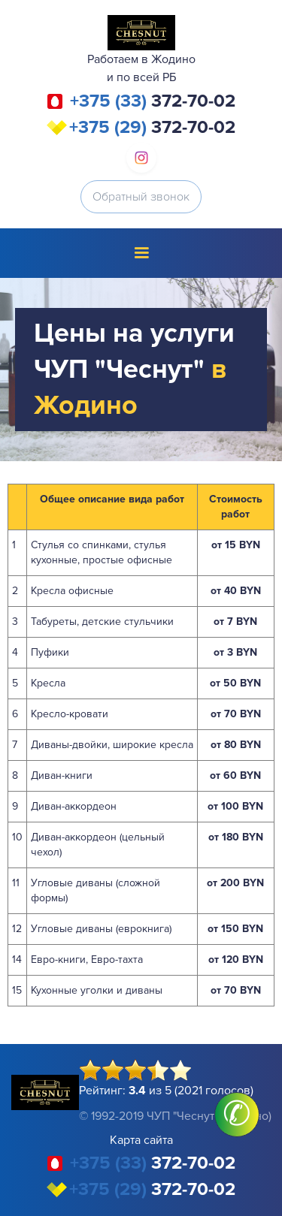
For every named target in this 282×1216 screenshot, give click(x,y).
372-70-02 (152, 101)
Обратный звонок (141, 196)
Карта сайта (141, 1140)
